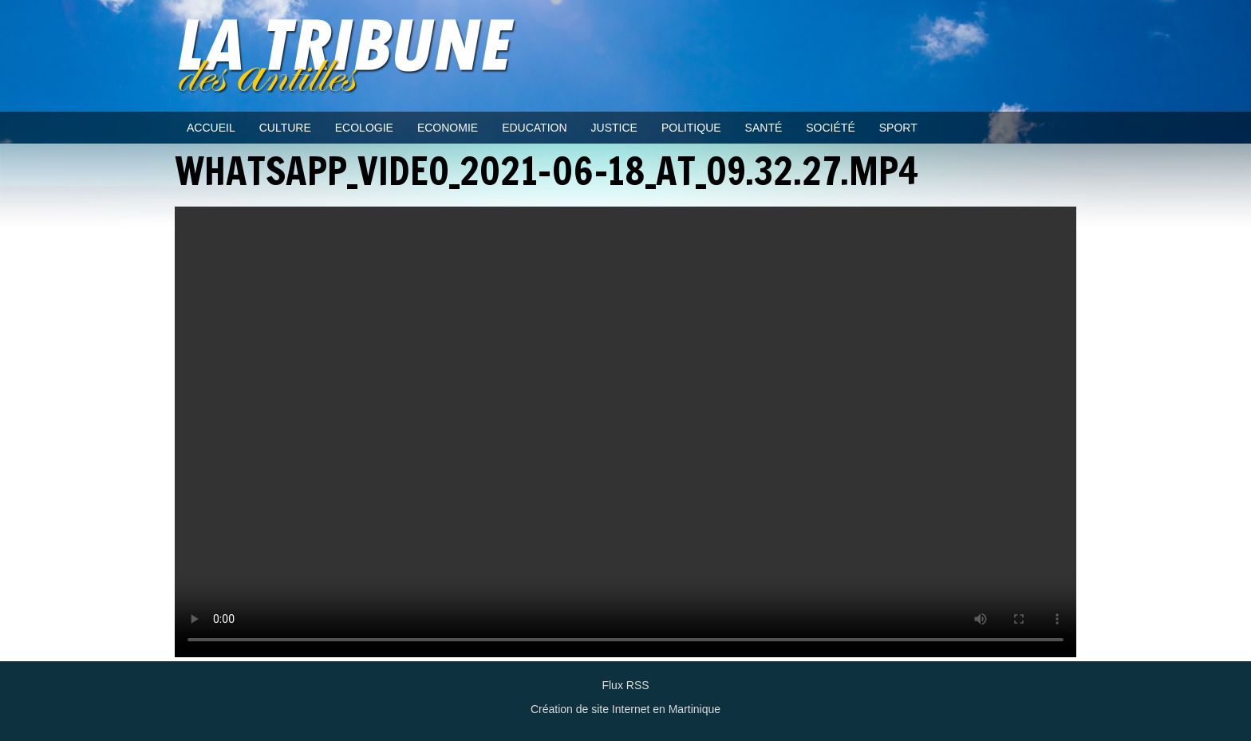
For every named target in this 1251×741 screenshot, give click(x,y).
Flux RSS (625, 685)
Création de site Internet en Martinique (625, 709)
